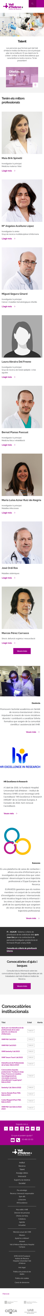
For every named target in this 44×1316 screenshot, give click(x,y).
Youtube (27, 1128)
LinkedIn (17, 1128)
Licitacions (22, 1200)
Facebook (11, 1128)
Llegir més (7, 171)
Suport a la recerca (22, 1180)
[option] (21, 700)
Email (13, 1139)
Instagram (22, 1128)
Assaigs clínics (22, 1173)
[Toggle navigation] (40, 3)
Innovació (22, 1176)
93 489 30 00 (27, 1139)
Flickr (33, 1128)
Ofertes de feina (22, 1216)
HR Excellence (22, 1203)
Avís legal (22, 1267)
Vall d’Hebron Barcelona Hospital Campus (22, 1246)
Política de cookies (22, 1278)
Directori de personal (22, 1213)
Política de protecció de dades (22, 1273)
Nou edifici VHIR (22, 1210)
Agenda (22, 1222)
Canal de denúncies (22, 1282)
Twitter (6, 1128)
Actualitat (22, 1225)
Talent (22, 1169)
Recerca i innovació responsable (22, 1193)
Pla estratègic (22, 1190)
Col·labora (22, 1219)
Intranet (22, 1241)
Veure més (22, 651)
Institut (22, 1163)
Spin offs (22, 1196)
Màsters (22, 1235)
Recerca (22, 1166)
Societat (22, 1183)
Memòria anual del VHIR (22, 1232)
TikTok (38, 1128)
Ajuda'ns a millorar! (22, 1238)
